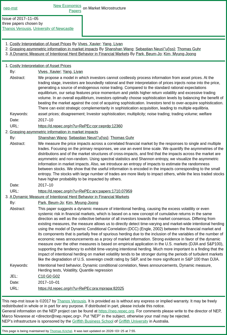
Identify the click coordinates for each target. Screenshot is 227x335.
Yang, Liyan (113, 44)
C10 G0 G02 (49, 276)
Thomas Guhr (189, 49)
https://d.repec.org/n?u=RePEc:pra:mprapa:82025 (81, 288)
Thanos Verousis (16, 28)
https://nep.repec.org (116, 311)
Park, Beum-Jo (149, 54)
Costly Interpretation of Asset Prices (40, 44)
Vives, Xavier (89, 44)
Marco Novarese (16, 316)
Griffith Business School (93, 321)
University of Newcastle (53, 28)
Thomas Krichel (61, 331)
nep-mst (10, 8)
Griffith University (133, 321)
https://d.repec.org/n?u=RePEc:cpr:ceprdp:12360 (80, 126)
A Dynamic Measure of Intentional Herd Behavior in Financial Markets (69, 54)
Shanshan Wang (119, 49)
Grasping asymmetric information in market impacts (54, 49)
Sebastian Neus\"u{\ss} (155, 49)
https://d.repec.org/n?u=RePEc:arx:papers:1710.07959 (85, 191)
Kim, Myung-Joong (180, 54)
